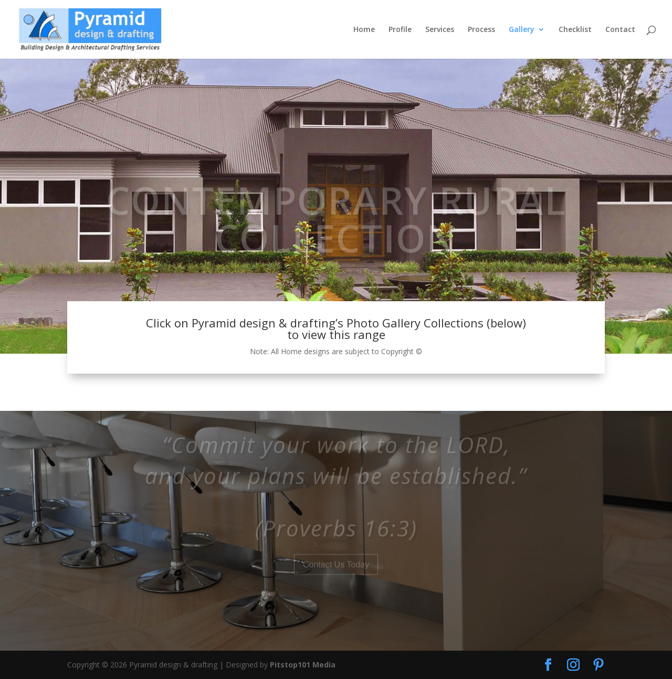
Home (364, 30)
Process (481, 30)
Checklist (575, 30)
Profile (400, 30)
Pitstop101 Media (302, 665)
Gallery (521, 30)
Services (439, 30)
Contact (620, 30)
